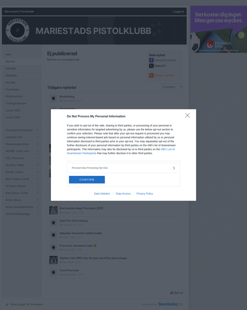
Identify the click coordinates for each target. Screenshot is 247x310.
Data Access (123, 193)
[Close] (188, 116)
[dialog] (123, 155)
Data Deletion (102, 193)
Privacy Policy (145, 193)
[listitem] (123, 168)
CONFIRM (86, 179)
